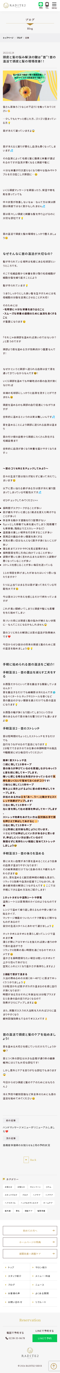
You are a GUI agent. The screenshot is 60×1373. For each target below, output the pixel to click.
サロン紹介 (41, 1267)
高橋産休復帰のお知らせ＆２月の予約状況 (26, 1145)
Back (33, 1159)
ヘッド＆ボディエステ (29, 1202)
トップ (11, 1267)
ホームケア (48, 1202)
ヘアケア (36, 1194)
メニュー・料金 (42, 1275)
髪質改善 (41, 1210)
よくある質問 (42, 1293)
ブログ (19, 37)
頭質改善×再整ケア (30, 1253)
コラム (48, 1186)
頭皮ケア (28, 1210)
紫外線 (8, 1210)
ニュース (39, 1284)
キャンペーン (35, 1186)
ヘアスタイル (10, 1202)
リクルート (40, 1301)
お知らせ (8, 1186)
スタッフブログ (11, 1194)
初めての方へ (30, 1230)
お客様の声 (14, 1293)
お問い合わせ (15, 1301)
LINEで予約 (45, 1338)
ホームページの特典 (30, 1242)
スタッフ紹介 (14, 1275)
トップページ (8, 37)
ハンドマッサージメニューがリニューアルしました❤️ (29, 1129)
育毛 (18, 1210)
